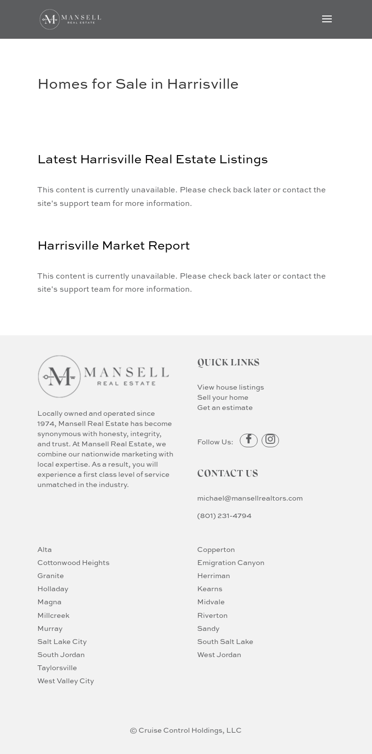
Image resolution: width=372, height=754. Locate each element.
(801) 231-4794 (224, 515)
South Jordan (61, 655)
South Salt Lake (225, 641)
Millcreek (53, 615)
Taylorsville (57, 668)
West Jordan (219, 655)
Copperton (216, 549)
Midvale (211, 602)
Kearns (209, 589)
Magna (49, 602)
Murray (49, 628)
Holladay (52, 589)
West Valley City (65, 681)
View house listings (230, 387)
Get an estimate (225, 407)
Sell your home (222, 397)
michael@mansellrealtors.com (250, 498)
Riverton (212, 615)
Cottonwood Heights (73, 562)
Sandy (208, 628)
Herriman (213, 576)
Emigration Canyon (230, 562)
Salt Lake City (62, 641)
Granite (50, 576)
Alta (44, 549)
